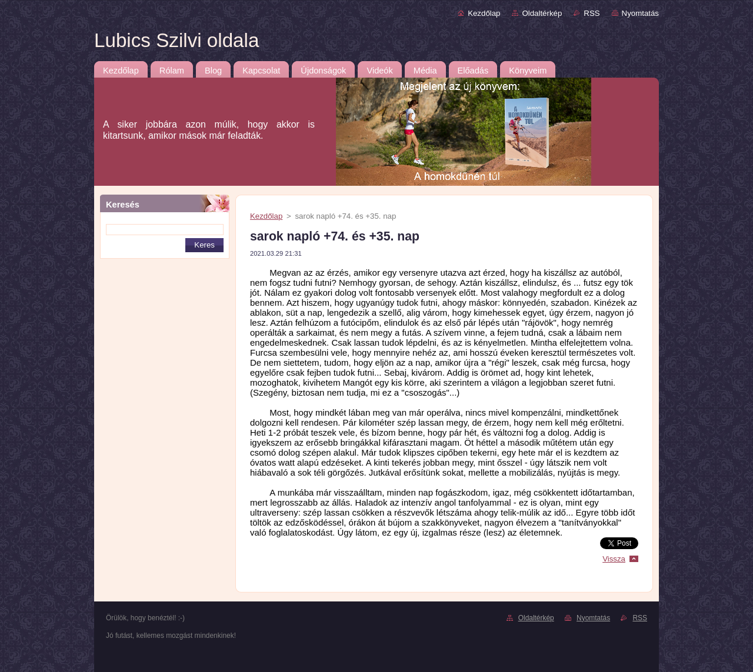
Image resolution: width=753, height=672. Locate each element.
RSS (591, 13)
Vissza (613, 558)
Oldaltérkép (542, 13)
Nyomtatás (640, 13)
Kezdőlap (484, 13)
